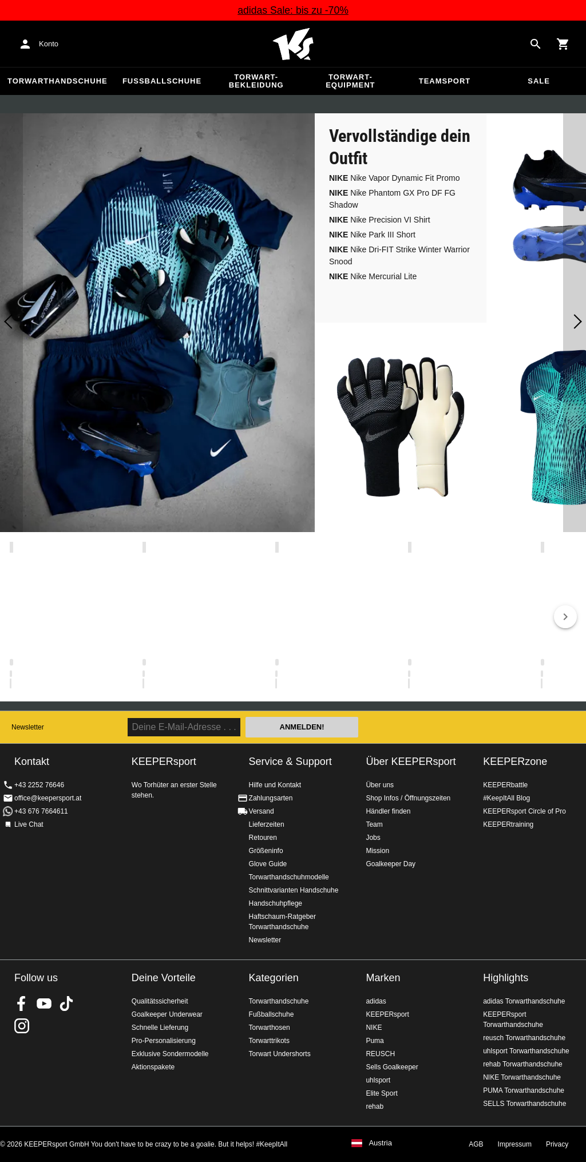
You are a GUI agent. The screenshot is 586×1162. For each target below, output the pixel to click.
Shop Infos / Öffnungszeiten (408, 798)
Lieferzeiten (266, 824)
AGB (476, 1144)
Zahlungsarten (271, 798)
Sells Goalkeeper (392, 1067)
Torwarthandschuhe (57, 81)
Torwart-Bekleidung (256, 81)
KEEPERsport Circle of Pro (524, 811)
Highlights (505, 977)
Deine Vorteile (164, 977)
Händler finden (388, 811)
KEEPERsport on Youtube (44, 1003)
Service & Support (290, 761)
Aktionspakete (153, 1067)
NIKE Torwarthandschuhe (522, 1077)
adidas (376, 1001)
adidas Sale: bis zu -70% (293, 10)
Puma (374, 1041)
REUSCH (380, 1054)
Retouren (263, 838)
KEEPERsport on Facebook (21, 1003)
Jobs (373, 838)
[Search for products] (535, 44)
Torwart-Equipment (350, 81)
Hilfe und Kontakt (275, 785)
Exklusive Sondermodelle (170, 1054)
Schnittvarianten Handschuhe (294, 890)
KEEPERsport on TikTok (66, 1003)
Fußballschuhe (161, 81)
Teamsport (445, 81)
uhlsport (378, 1080)
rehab (374, 1106)
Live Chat (28, 824)
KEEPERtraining (508, 824)
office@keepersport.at (47, 798)
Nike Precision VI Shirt (379, 219)
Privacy (557, 1144)
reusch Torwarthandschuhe (524, 1038)
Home (293, 44)
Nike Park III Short (372, 234)
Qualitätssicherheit (160, 1001)
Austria (380, 1143)
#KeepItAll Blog (506, 798)
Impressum (515, 1144)
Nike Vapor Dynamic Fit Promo (394, 178)
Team (374, 824)
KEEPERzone (515, 761)
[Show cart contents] (563, 44)
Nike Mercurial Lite (373, 276)
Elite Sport (381, 1093)
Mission (377, 851)
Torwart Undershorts (280, 1054)
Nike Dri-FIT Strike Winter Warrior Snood (399, 255)
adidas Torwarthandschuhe (524, 1001)
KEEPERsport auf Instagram (21, 1025)
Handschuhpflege (275, 903)
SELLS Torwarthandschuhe (524, 1104)
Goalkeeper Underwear (167, 1014)
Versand (261, 811)
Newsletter (27, 727)
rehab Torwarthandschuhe (523, 1064)
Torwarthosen (269, 1028)
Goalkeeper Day (390, 864)
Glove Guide (268, 864)
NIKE (374, 1028)
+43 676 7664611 (41, 811)
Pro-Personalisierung (164, 1041)
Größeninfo (266, 851)
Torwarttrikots (269, 1041)
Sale (539, 81)
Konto (48, 43)
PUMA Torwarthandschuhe (523, 1090)
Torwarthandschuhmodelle (289, 877)
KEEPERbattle (505, 785)
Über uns (380, 785)
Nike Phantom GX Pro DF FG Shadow (392, 198)
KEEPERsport (387, 1014)
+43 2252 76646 (39, 785)
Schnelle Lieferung (160, 1028)
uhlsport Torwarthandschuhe (526, 1051)
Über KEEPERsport (411, 761)
